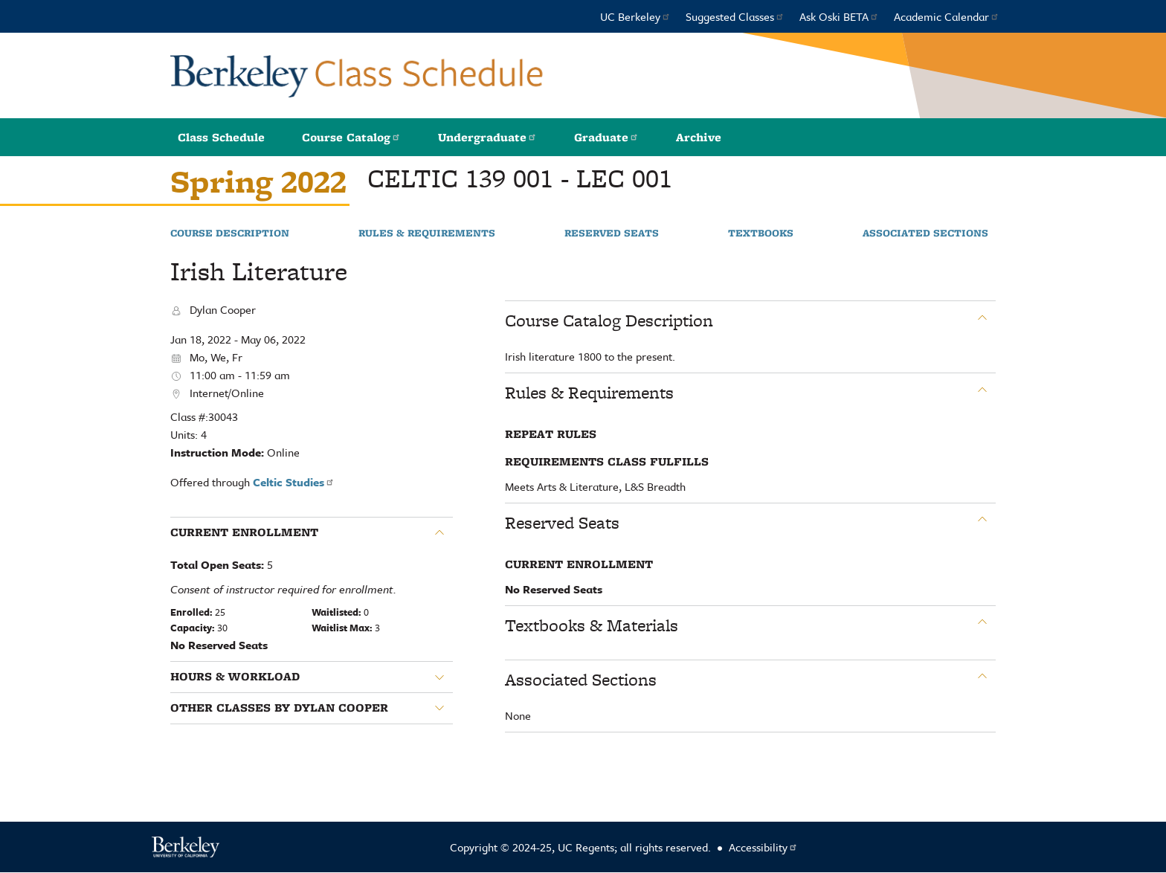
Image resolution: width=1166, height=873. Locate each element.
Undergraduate (487, 137)
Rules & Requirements (426, 233)
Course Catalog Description (609, 320)
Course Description (229, 233)
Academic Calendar (946, 16)
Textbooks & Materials (591, 625)
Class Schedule (221, 137)
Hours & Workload (235, 676)
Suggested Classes (735, 16)
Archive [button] (698, 137)
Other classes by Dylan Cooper (279, 707)
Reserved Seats (611, 233)
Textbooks (760, 233)
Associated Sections (925, 233)
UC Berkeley (635, 16)
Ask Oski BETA (839, 16)
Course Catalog (351, 137)
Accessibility (763, 847)
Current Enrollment (244, 532)
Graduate (606, 137)
